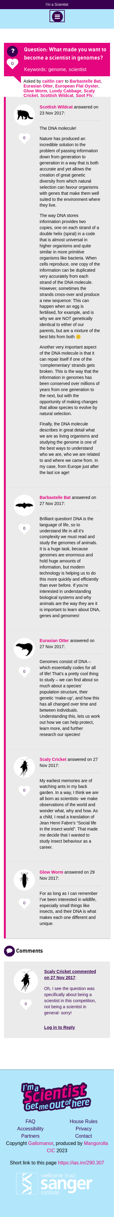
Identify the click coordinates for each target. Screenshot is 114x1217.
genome (57, 69)
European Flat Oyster (76, 86)
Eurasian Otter (38, 86)
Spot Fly (84, 95)
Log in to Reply (59, 1027)
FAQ (30, 1121)
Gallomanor (40, 1143)
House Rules (84, 1121)
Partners (30, 1136)
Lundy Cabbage (65, 90)
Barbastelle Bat (85, 81)
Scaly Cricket (53, 759)
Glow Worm (35, 90)
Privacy (84, 1128)
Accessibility (30, 1128)
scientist (77, 69)
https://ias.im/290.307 (81, 1162)
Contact (83, 1136)
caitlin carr (53, 81)
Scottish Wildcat (57, 95)
